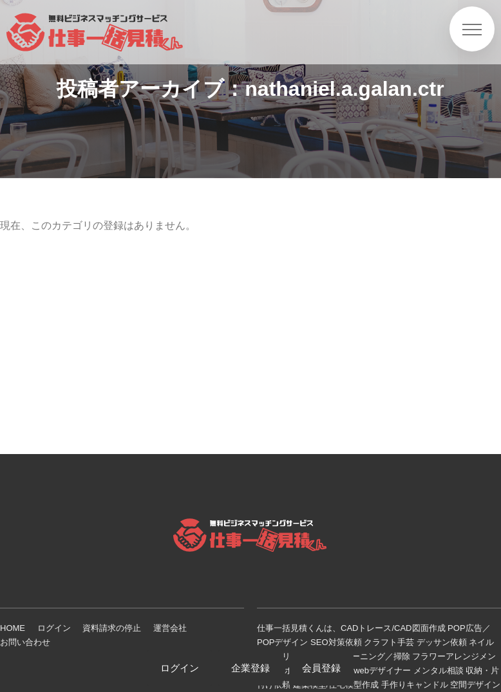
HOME (12, 628)
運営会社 (170, 628)
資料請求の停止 (111, 628)
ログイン (54, 628)
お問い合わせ (25, 642)
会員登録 (321, 667)
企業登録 (250, 667)
